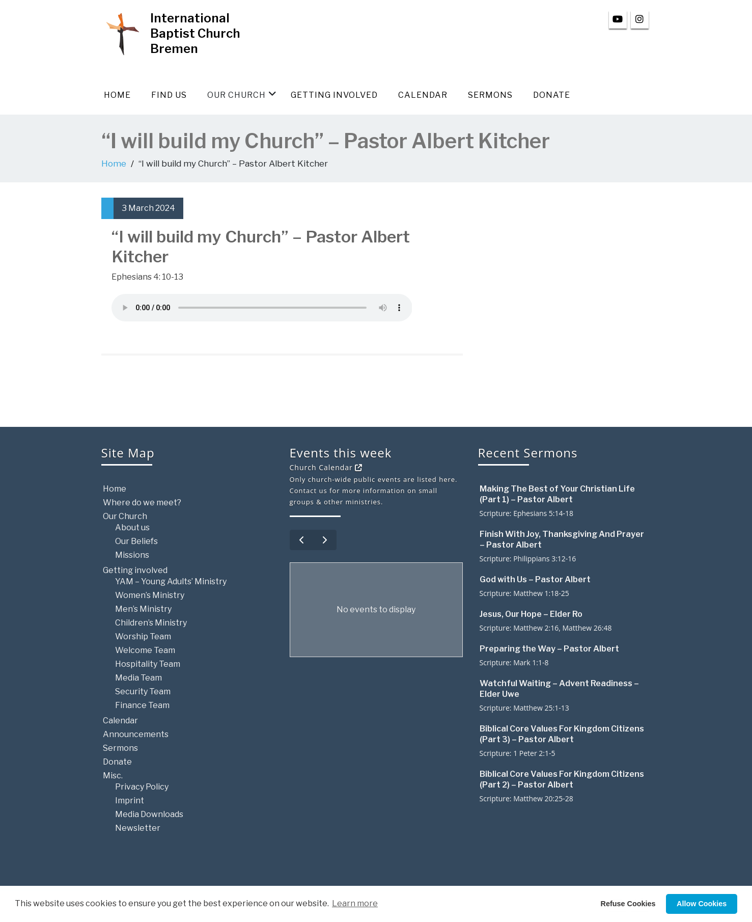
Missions (132, 555)
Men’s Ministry (143, 609)
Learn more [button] (355, 903)
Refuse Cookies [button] (628, 904)
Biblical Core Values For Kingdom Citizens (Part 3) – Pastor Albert (562, 734)
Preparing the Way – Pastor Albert (549, 649)
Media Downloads (149, 814)
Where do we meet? (142, 502)
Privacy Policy (142, 787)
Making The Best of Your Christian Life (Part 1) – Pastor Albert (557, 494)
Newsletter (137, 828)
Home (117, 95)
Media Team (138, 678)
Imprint (129, 800)
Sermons (490, 95)
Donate (551, 95)
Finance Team (142, 705)
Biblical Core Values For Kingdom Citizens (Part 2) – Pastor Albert (562, 779)
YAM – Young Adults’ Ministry (171, 581)
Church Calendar (326, 467)
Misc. (113, 775)
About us (132, 527)
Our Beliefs (136, 541)
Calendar (423, 95)
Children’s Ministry (151, 623)
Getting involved (334, 95)
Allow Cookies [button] (702, 904)
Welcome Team (145, 650)
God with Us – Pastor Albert (535, 579)
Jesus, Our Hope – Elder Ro (531, 614)
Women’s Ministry (149, 595)
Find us (169, 95)
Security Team (143, 691)
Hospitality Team (147, 664)
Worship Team (143, 636)
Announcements (136, 734)
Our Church (242, 94)
